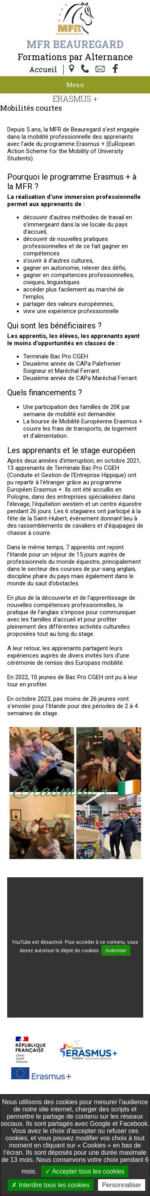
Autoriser (115, 950)
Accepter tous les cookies (84, 1171)
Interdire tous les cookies (50, 1185)
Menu (75, 85)
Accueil (43, 69)
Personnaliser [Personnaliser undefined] (121, 1185)
